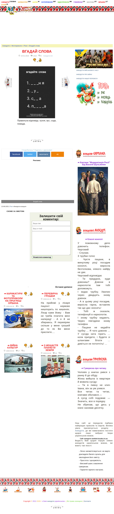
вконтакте (43, 154)
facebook (16, 154)
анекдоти (50, 501)
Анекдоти (8, 2)
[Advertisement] (74, 24)
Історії (4, 5)
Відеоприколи (65, 2)
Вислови (92, 2)
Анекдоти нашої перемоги (86, 78)
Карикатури (24, 2)
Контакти (87, 501)
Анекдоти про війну (84, 74)
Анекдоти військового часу (87, 70)
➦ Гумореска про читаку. (93, 368)
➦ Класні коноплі (94, 239)
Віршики (103, 2)
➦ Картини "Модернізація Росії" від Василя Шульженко (94, 164)
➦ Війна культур (12, 350)
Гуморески (79, 2)
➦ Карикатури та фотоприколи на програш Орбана (13, 302)
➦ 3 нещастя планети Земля (49, 351)
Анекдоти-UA (48, 56)
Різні (25, 46)
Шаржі (35, 2)
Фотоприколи (48, 2)
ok (57, 154)
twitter (30, 154)
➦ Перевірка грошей (50, 298)
